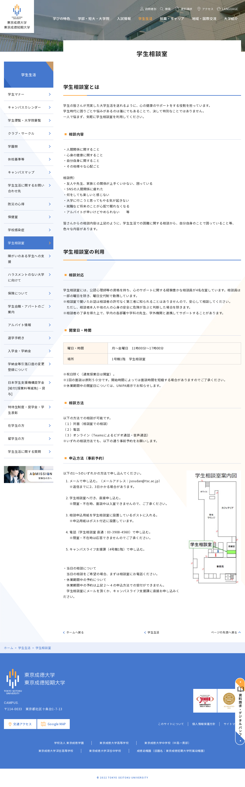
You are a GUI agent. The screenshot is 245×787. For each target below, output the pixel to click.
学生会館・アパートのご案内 (26, 309)
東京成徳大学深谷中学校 (105, 751)
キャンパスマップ (21, 172)
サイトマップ (232, 724)
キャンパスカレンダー (24, 107)
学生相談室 (16, 242)
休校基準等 (16, 159)
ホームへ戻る (75, 632)
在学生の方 (16, 425)
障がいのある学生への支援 (26, 258)
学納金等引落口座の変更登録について (26, 366)
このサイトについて (171, 724)
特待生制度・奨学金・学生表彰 (26, 409)
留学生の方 (16, 438)
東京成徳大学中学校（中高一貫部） (167, 743)
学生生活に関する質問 (24, 451)
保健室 (13, 216)
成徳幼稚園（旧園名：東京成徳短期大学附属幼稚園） (172, 751)
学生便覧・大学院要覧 (24, 120)
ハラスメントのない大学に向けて (26, 277)
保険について (18, 293)
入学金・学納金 (19, 350)
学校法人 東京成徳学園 (69, 743)
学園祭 (13, 146)
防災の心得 (16, 204)
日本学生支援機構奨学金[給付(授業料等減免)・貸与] (26, 388)
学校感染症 (16, 229)
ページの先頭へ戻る (224, 632)
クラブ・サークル (23, 133)
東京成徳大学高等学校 (114, 743)
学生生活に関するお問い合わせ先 (26, 188)
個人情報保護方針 (204, 724)
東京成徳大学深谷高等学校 (56, 751)
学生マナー (16, 94)
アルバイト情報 (21, 324)
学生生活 (28, 74)
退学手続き (16, 337)
